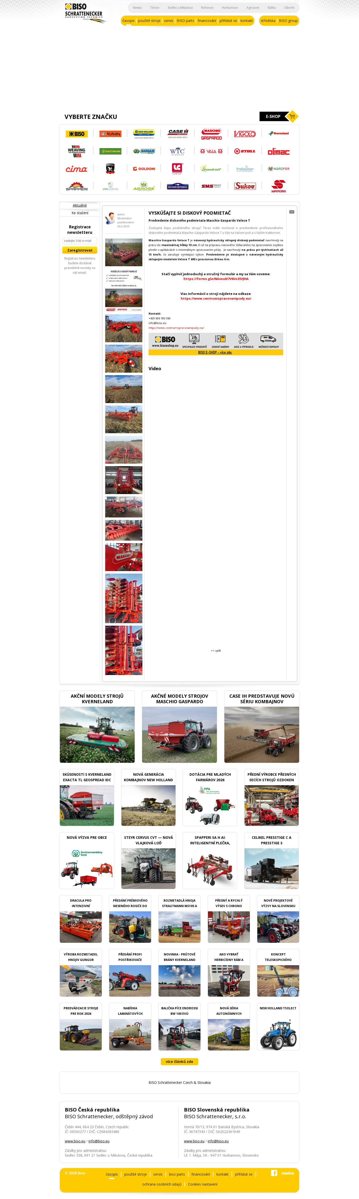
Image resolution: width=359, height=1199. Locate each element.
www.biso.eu (75, 1141)
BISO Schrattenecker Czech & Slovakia (180, 1082)
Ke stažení (80, 212)
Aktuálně (80, 205)
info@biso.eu (99, 1141)
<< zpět (216, 650)
